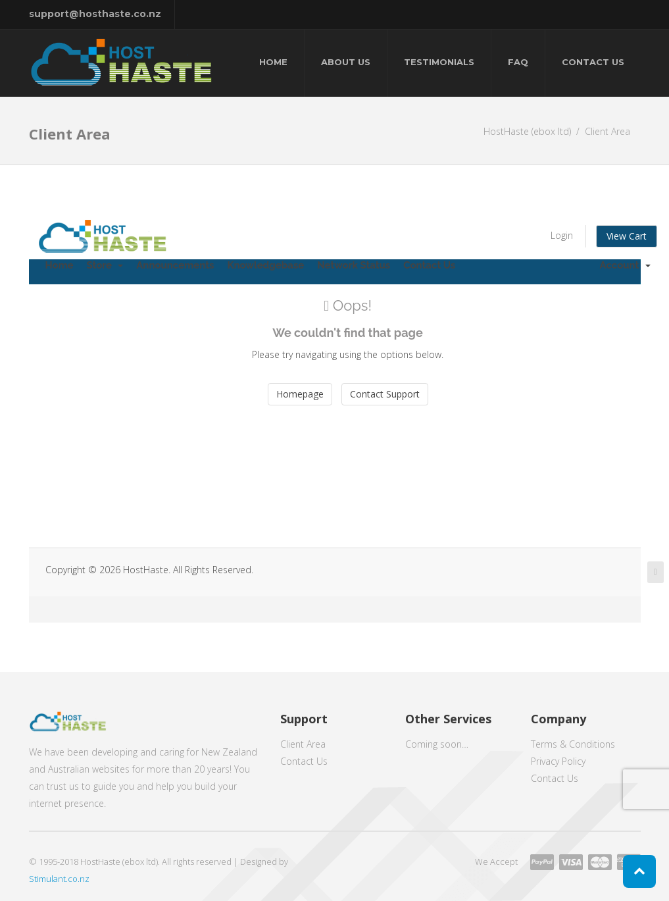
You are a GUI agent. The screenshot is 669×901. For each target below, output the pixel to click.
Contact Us (593, 62)
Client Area (303, 744)
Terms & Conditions (573, 744)
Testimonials (439, 62)
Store (105, 265)
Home (273, 62)
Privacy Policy (558, 761)
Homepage (300, 394)
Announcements (175, 265)
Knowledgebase (265, 265)
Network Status (353, 265)
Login (562, 235)
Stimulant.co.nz (59, 879)
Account (625, 265)
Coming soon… (436, 744)
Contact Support (385, 394)
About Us (345, 62)
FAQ (518, 62)
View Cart (627, 236)
